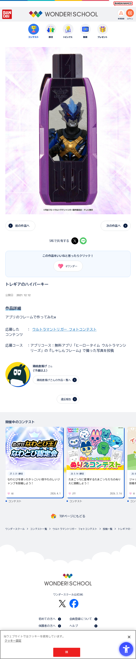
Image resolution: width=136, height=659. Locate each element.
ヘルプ (73, 625)
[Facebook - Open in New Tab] (73, 603)
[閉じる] (129, 637)
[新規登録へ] (121, 13)
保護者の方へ (47, 625)
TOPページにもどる (72, 516)
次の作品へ (113, 225)
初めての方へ (47, 619)
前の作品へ (22, 225)
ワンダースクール (15, 529)
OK (66, 652)
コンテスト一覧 (38, 529)
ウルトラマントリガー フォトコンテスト (64, 329)
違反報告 (66, 399)
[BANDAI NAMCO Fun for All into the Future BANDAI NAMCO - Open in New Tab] (123, 4)
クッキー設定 (13, 640)
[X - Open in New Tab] (74, 240)
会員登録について (80, 619)
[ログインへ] (130, 13)
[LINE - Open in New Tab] (83, 240)
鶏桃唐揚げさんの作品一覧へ (54, 380)
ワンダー (66, 266)
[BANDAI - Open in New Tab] (7, 14)
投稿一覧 (108, 529)
